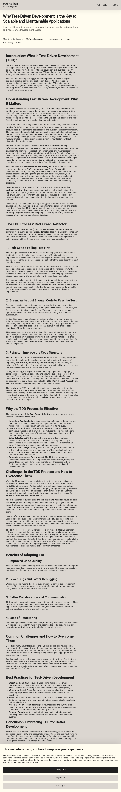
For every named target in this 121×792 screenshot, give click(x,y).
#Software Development (35, 39)
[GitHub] (11, 771)
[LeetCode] (24, 771)
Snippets (39, 781)
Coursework (8, 781)
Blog (37, 777)
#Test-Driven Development (13, 39)
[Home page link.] (10, 5)
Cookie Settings (74, 777)
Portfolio (7, 777)
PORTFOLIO (102, 5)
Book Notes (40, 784)
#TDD (18, 43)
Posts (37, 779)
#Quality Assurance (54, 39)
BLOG (115, 5)
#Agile (67, 39)
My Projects (8, 779)
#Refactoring (8, 43)
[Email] (31, 771)
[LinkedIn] (4, 771)
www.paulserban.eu (100, 790)
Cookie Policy (73, 779)
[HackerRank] (18, 771)
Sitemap (114, 790)
